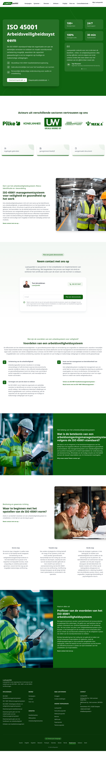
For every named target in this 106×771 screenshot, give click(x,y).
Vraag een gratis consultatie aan (38, 80)
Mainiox (56, 716)
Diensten (47, 3)
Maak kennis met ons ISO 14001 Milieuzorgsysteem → (79, 384)
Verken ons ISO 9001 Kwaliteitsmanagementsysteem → (79, 382)
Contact (79, 3)
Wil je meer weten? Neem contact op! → (69, 458)
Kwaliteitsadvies (33, 715)
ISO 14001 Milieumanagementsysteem (14, 701)
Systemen (38, 3)
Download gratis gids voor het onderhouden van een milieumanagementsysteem (11, 714)
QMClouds (57, 719)
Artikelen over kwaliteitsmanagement (13, 724)
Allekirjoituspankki (59, 714)
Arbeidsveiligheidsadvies (36, 721)
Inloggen (57, 696)
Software (57, 3)
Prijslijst (65, 3)
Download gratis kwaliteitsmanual (12, 709)
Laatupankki (57, 708)
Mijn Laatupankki (97, 3)
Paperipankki (58, 722)
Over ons (72, 3)
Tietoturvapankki (59, 725)
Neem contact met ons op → (11, 223)
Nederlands (85, 3)
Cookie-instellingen (59, 699)
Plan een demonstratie (73, 297)
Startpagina (28, 3)
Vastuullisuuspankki (60, 711)
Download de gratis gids (17, 80)
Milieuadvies (32, 718)
